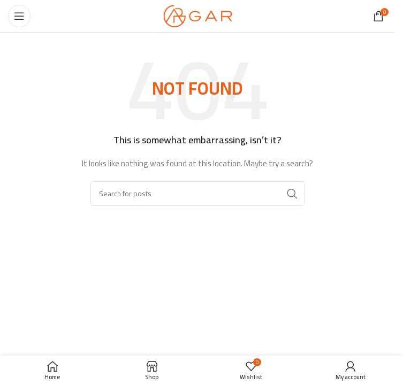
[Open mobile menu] (19, 16)
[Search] (197, 193)
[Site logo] (197, 15)
